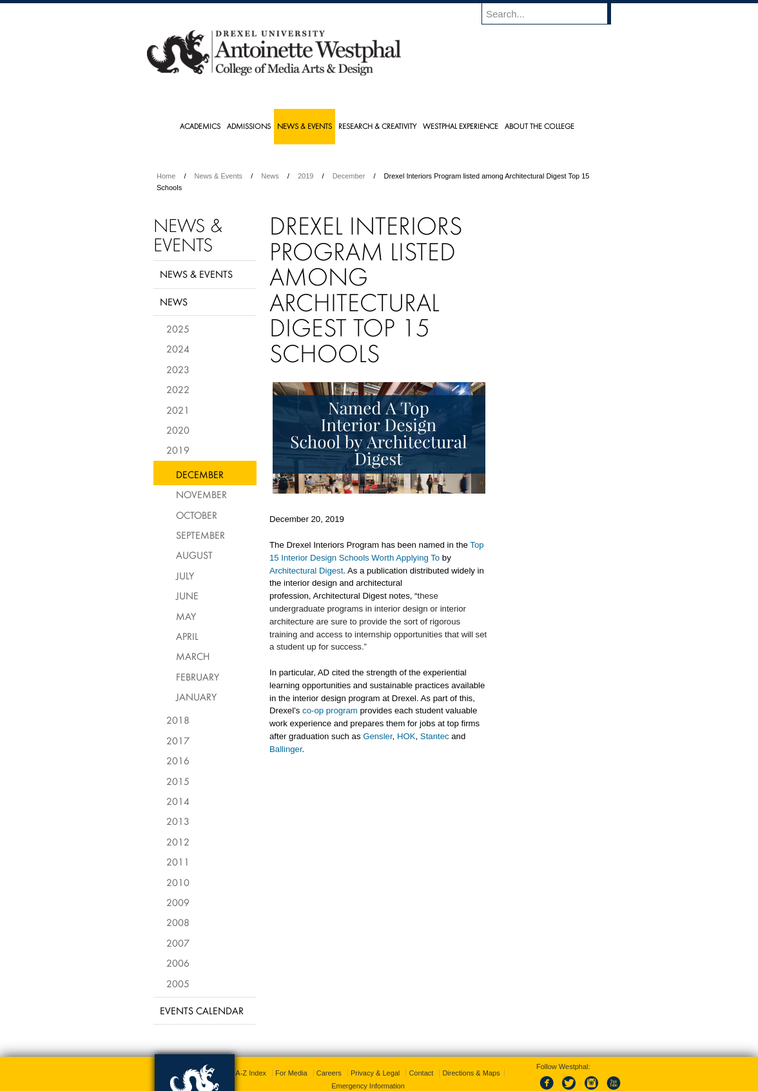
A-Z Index (250, 1046)
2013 (178, 821)
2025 (178, 328)
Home (166, 176)
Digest (331, 570)
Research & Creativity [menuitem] (377, 126)
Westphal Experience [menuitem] (460, 126)
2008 (178, 922)
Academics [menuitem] (200, 126)
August (194, 554)
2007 (178, 942)
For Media (291, 1046)
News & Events (219, 176)
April (187, 636)
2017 (178, 740)
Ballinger (285, 749)
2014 (178, 801)
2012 (178, 841)
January (196, 696)
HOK (406, 736)
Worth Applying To (405, 558)
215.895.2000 (490, 1080)
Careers (329, 1046)
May (186, 616)
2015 (178, 781)
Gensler (377, 736)
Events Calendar (202, 1010)
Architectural (294, 570)
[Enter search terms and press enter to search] (552, 13)
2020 (178, 429)
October (196, 514)
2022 (178, 389)
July (185, 575)
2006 (178, 962)
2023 (178, 369)
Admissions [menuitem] (249, 126)
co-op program (330, 710)
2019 (305, 176)
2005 (178, 983)
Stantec (434, 736)
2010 (178, 882)
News (270, 176)
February (197, 676)
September (200, 534)
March (192, 656)
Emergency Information (368, 1059)
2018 (178, 719)
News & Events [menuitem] (304, 126)
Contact (421, 1046)
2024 (178, 348)
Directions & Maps (471, 1046)
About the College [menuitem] (539, 126)
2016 (178, 760)
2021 (178, 409)
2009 (178, 902)
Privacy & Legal (375, 1046)
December (349, 176)
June (187, 595)
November (201, 494)
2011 (178, 861)
